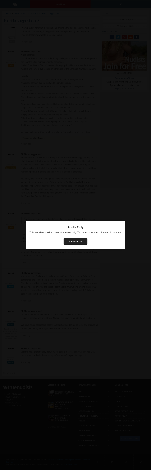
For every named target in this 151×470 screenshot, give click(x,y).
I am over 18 (75, 241)
